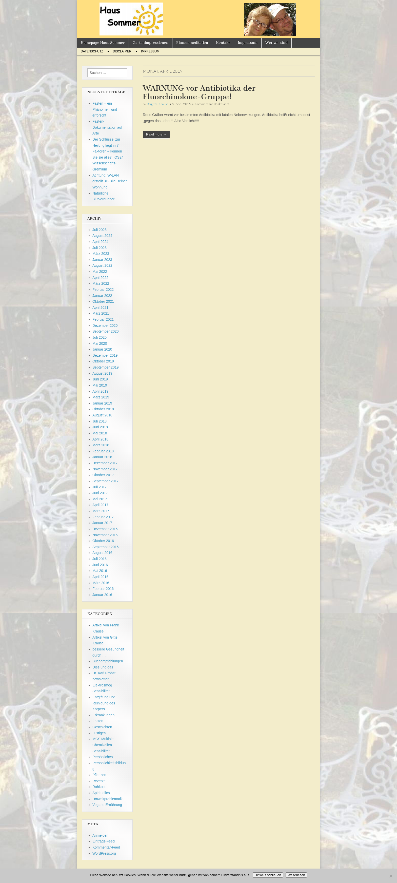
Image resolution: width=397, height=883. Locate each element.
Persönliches (102, 757)
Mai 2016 (99, 571)
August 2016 (102, 553)
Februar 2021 (103, 319)
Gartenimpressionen (150, 43)
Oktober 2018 (103, 409)
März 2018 (100, 445)
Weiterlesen (296, 875)
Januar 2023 (102, 260)
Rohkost (98, 787)
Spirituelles (101, 793)
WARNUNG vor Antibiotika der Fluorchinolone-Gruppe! (199, 92)
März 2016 (100, 583)
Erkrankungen (103, 715)
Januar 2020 (102, 349)
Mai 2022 (99, 272)
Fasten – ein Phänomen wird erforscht (104, 109)
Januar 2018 (102, 457)
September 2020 (105, 331)
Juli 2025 (99, 230)
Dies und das (102, 667)
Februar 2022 (103, 289)
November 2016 (105, 535)
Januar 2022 (102, 296)
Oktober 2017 (103, 475)
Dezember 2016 (105, 529)
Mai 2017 (99, 499)
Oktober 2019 (103, 361)
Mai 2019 (99, 385)
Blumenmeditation (192, 43)
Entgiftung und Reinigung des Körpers (103, 703)
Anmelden (100, 835)
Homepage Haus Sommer (103, 43)
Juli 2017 (99, 487)
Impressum (247, 43)
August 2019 (102, 373)
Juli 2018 (99, 421)
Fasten (97, 721)
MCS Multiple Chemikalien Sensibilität (102, 745)
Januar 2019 (102, 403)
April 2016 (100, 577)
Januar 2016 (102, 595)
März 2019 (100, 397)
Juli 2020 (99, 337)
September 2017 (105, 481)
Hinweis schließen (268, 875)
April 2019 (100, 391)
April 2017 (100, 505)
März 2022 (100, 283)
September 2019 (105, 367)
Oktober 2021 (103, 301)
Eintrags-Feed (103, 841)
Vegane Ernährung (107, 805)
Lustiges (99, 733)
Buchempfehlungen (107, 661)
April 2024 (100, 242)
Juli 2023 (99, 248)
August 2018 (102, 415)
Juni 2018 (100, 427)
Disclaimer (122, 51)
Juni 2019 (100, 379)
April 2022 (100, 278)
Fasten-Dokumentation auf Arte (107, 127)
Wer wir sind (276, 43)
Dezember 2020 (105, 325)
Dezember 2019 (105, 355)
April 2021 (100, 307)
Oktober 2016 (103, 541)
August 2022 (102, 265)
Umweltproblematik (107, 799)
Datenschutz (92, 51)
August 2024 (102, 236)
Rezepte (99, 781)
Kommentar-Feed (106, 847)
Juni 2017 (100, 493)
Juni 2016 (100, 565)
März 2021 (100, 313)
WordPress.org (104, 853)
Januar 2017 (102, 523)
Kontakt (223, 43)
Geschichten (102, 727)
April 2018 (100, 439)
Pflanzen (99, 775)
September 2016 (105, 547)
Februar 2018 (103, 451)
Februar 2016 (103, 589)
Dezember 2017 (105, 463)
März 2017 (100, 511)
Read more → (156, 134)
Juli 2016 (99, 559)
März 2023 (100, 254)
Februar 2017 (103, 517)
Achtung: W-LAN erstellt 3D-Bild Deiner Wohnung (109, 181)
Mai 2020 (99, 343)
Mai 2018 (99, 433)
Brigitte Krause (158, 104)
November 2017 (105, 469)
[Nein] (390, 875)
